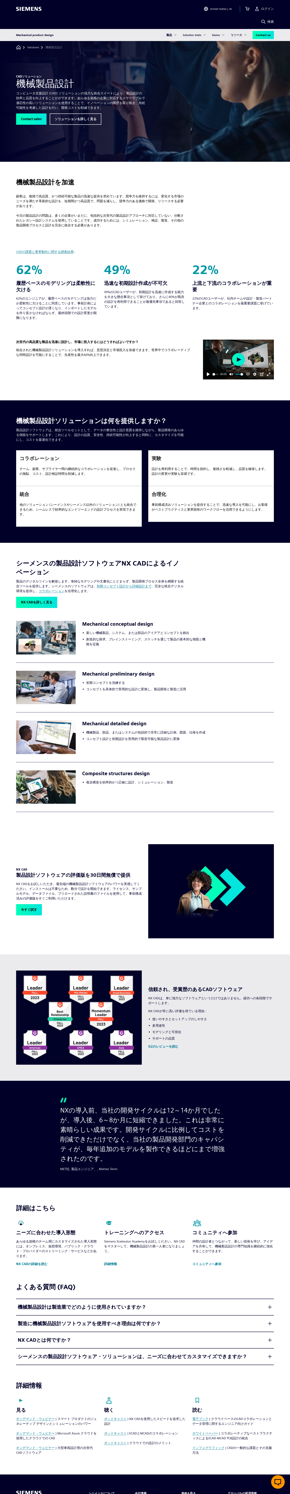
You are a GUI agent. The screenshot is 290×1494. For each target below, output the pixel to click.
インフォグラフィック (208, 1448)
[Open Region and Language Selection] (217, 9)
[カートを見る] (247, 9)
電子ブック (200, 1419)
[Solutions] (33, 47)
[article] (79, 468)
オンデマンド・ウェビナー (35, 1419)
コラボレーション (51, 591)
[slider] (215, 374)
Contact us (263, 35)
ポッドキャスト (115, 1419)
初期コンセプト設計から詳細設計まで (124, 586)
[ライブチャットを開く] (278, 1482)
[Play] (208, 374)
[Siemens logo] (28, 9)
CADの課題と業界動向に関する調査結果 (45, 252)
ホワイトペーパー (205, 1433)
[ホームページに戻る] (18, 47)
